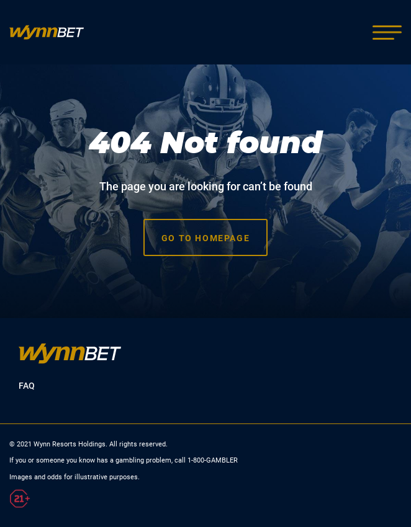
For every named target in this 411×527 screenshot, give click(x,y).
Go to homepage (205, 238)
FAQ (27, 386)
